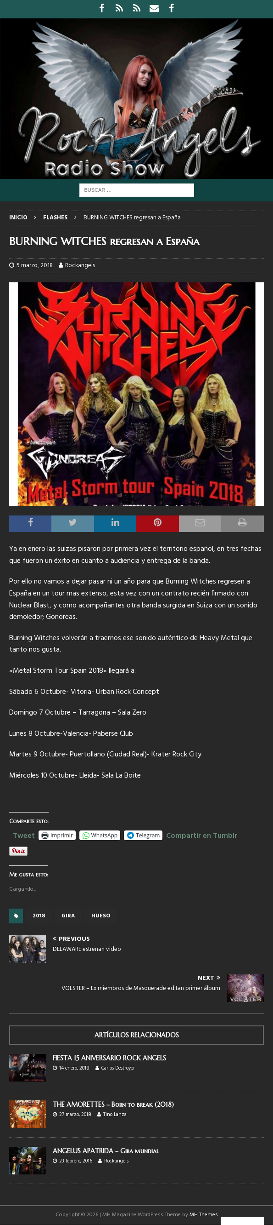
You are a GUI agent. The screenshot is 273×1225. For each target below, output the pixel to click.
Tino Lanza (115, 1115)
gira (68, 916)
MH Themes (203, 1214)
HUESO (100, 916)
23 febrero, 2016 (75, 1161)
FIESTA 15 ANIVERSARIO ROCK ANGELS (109, 1058)
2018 (39, 916)
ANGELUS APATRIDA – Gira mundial (106, 1151)
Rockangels (80, 265)
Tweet (24, 834)
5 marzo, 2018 (35, 265)
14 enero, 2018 (74, 1068)
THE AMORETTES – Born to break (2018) (113, 1104)
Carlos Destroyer (118, 1068)
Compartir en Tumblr (201, 834)
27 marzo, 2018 (75, 1115)
